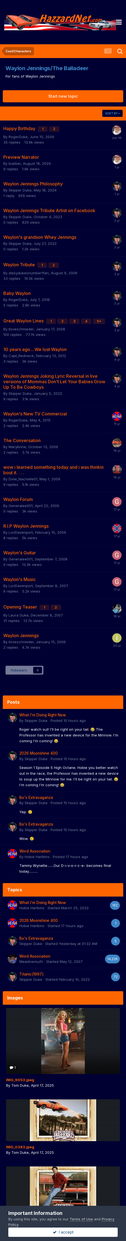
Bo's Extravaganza (36, 797)
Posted (68, 720)
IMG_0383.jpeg (20, 1147)
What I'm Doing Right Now (42, 715)
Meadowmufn (31, 961)
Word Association (34, 851)
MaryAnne (17, 447)
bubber (15, 163)
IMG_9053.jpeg (20, 1080)
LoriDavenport (21, 532)
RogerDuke (18, 137)
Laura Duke (18, 615)
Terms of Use (81, 1219)
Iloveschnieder (21, 329)
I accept (63, 1232)
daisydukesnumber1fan (29, 273)
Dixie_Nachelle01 (23, 479)
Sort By (112, 113)
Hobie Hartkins (37, 856)
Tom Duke (20, 1085)
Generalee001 (21, 505)
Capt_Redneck (21, 356)
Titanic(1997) (31, 974)
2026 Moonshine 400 (38, 753)
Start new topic (63, 96)
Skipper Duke (20, 190)
